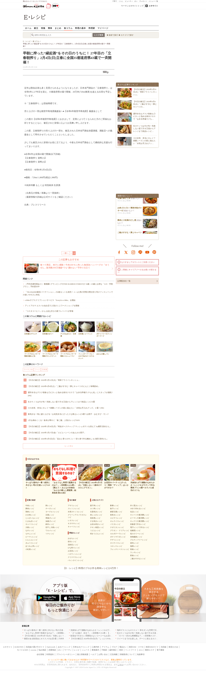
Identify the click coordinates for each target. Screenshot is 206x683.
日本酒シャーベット (86, 328)
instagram (133, 252)
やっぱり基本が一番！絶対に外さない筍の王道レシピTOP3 (48, 630)
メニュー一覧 (153, 1)
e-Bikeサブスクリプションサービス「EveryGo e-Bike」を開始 (50, 300)
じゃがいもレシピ (32, 518)
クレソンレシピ (74, 509)
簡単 (50, 28)
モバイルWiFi (22, 650)
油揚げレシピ (50, 521)
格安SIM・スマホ (136, 647)
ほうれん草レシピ (32, 546)
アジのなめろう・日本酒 (68, 329)
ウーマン (68, 650)
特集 (43, 28)
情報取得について (127, 654)
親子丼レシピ (95, 506)
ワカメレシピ (50, 531)
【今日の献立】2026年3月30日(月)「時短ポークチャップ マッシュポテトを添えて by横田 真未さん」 (69, 426)
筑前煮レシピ (95, 518)
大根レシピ (29, 527)
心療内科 (95, 647)
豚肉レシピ (29, 509)
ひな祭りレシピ (74, 548)
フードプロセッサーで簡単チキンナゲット (50, 349)
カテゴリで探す (127, 35)
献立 (36, 28)
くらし (121, 1)
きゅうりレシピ (31, 543)
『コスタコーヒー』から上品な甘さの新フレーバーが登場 (49, 311)
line (140, 252)
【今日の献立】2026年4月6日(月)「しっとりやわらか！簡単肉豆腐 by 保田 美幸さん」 (106, 639)
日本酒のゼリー (50, 328)
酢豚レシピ (114, 506)
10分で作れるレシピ (138, 509)
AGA (141, 650)
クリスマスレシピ (75, 557)
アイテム (105, 647)
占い (136, 1)
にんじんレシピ (31, 540)
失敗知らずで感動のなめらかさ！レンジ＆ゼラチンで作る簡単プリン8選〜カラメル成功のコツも (111, 630)
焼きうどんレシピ (97, 534)
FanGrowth (51, 647)
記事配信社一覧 (123, 281)
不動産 (104, 650)
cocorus (33, 650)
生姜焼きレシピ (96, 512)
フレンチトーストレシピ (119, 549)
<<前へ (66, 253)
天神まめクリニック (81, 647)
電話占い (123, 647)
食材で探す (113, 35)
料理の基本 (80, 28)
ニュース (85, 650)
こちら (120, 664)
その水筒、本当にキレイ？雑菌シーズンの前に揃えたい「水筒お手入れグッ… (144, 140)
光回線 (163, 647)
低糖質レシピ (135, 531)
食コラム (68, 28)
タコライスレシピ (117, 543)
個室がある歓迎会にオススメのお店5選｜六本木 (44, 639)
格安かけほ (173, 647)
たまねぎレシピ (31, 521)
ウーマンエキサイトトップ (132, 6)
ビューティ (129, 1)
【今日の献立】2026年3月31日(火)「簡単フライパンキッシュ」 (54, 380)
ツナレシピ (49, 534)
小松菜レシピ (30, 549)
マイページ (103, 28)
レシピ (77, 650)
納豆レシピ (49, 524)
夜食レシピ (134, 555)
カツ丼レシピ (95, 509)
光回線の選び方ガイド (35, 647)
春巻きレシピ (115, 515)
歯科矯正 (113, 650)
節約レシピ (134, 543)
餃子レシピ (114, 509)
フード (37, 370)
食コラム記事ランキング (34, 375)
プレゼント (143, 1)
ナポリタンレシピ (117, 527)
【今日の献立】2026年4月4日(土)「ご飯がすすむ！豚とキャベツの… (145, 104)
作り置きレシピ (136, 506)
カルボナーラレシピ (118, 534)
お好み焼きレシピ (97, 524)
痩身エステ (149, 650)
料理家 (92, 28)
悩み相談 (42, 650)
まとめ (58, 28)
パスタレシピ (115, 524)
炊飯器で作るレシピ (138, 524)
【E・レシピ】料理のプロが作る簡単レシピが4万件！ (90, 568)
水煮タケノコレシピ (75, 512)
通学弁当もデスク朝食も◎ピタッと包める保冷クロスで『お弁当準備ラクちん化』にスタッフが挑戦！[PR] (70, 394)
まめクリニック (64, 647)
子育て (114, 1)
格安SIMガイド (152, 647)
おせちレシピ (73, 538)
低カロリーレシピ (137, 534)
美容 (121, 650)
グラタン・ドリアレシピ (119, 531)
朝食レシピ (134, 549)
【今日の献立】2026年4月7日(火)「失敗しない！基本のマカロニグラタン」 (55, 636)
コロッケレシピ (116, 546)
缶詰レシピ (134, 512)
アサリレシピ (73, 506)
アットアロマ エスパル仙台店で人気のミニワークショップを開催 (52, 306)
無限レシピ (134, 546)
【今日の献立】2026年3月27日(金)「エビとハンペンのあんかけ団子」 (57, 433)
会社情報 (40, 654)
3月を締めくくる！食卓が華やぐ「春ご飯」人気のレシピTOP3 (54, 420)
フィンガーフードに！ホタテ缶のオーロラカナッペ (86, 350)
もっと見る (68, 446)
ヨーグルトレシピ (52, 512)
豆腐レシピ (49, 515)
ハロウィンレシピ (75, 554)
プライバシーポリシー (65, 654)
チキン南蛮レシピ (97, 527)
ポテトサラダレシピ (118, 537)
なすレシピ (29, 531)
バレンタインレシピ (75, 560)
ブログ (114, 647)
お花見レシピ (73, 551)
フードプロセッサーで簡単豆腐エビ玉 (32, 349)
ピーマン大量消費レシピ (139, 518)
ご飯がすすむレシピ (138, 559)
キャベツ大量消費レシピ (139, 515)
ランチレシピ (135, 552)
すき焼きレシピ (96, 521)
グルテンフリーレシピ (138, 540)
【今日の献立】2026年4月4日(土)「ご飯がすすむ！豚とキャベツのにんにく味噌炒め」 (64, 386)
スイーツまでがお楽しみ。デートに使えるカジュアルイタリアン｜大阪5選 (148, 639)
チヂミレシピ (115, 540)
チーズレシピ (50, 509)
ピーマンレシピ (31, 537)
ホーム (28, 28)
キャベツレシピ (31, 524)
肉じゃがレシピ (96, 515)
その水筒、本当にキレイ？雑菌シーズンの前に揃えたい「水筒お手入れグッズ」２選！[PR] (66, 408)
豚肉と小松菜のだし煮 (126, 221)
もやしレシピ (30, 534)
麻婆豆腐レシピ (116, 512)
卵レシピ (48, 506)
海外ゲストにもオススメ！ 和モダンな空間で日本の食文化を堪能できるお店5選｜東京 (153, 630)
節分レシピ (72, 542)
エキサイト (153, 6)
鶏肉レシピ (29, 512)
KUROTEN (19, 647)
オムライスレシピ (117, 521)
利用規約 (50, 654)
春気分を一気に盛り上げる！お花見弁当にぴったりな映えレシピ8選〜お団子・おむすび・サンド (68, 414)
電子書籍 (160, 650)
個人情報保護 (82, 654)
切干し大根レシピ (52, 527)
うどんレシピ (95, 531)
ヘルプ (93, 654)
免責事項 (140, 654)
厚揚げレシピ (50, 518)
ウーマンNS (28, 370)
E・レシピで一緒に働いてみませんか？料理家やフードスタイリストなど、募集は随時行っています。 (90, 660)
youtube (147, 252)
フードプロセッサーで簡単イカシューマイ (68, 349)
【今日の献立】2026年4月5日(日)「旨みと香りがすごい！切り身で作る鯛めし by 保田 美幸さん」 (68, 439)
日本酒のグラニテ (32, 328)
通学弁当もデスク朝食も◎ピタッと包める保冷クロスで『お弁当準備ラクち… (144, 116)
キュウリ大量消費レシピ (139, 521)
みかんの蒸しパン (104, 348)
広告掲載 (114, 654)
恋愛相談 (52, 650)
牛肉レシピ (29, 506)
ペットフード (130, 650)
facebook (119, 252)
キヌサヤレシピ (74, 523)
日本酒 (44, 370)
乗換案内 (95, 650)
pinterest (154, 252)
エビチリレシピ (116, 518)
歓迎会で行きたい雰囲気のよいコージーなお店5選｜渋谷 (94, 636)
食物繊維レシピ (136, 537)
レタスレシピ (73, 520)
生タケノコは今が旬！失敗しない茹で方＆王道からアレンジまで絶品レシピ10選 (61, 402)
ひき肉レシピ (30, 515)
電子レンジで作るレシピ (139, 527)
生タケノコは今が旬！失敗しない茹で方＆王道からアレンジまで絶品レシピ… (144, 128)
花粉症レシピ (73, 545)
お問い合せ (103, 654)
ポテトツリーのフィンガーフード (104, 329)
